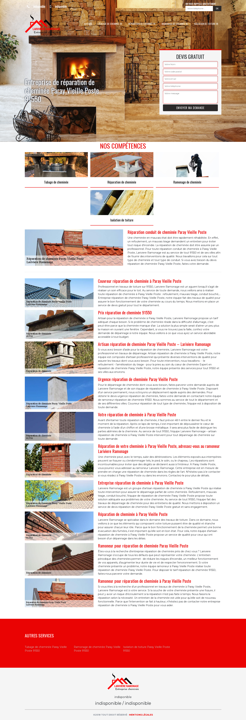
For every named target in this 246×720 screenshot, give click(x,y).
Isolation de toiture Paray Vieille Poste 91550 (146, 648)
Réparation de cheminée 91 (141, 24)
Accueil (88, 24)
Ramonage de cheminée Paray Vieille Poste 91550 (97, 648)
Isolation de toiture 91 (206, 24)
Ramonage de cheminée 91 (175, 24)
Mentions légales (141, 714)
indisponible (35, 6)
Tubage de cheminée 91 (110, 24)
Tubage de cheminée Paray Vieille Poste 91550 (46, 648)
